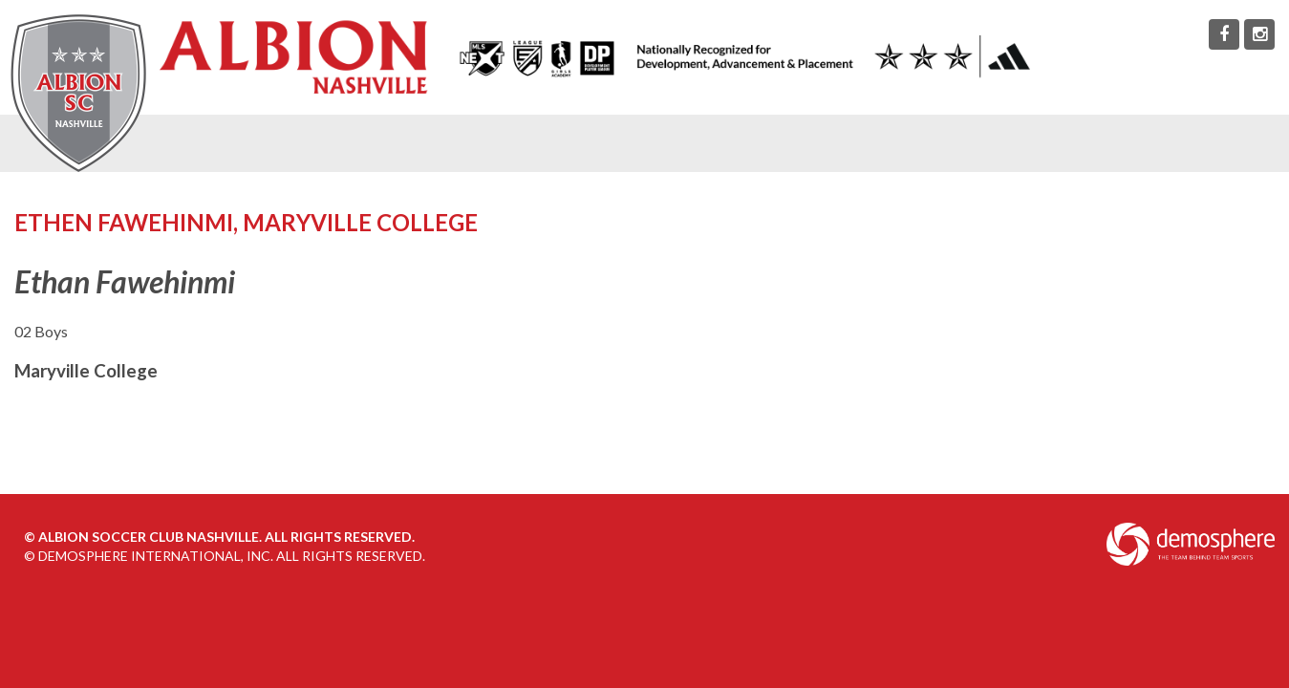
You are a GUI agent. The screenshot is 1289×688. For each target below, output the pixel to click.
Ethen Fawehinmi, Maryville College (246, 222)
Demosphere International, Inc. (155, 556)
